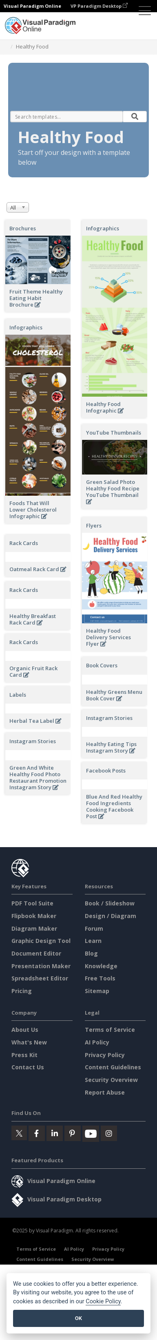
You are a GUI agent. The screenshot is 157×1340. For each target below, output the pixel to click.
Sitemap (97, 1078)
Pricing (21, 1078)
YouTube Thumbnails (113, 432)
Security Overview (111, 1167)
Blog (91, 1041)
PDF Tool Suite (32, 991)
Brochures (22, 228)
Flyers (94, 525)
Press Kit (24, 1142)
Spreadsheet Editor (39, 1066)
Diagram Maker (34, 1016)
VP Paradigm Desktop (99, 6)
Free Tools (100, 1066)
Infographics (102, 228)
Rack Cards (23, 543)
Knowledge (101, 1053)
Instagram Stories (32, 747)
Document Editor (36, 1041)
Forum (94, 1016)
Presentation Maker (41, 1053)
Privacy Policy (105, 1142)
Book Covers (25, 677)
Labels (94, 735)
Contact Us (27, 1155)
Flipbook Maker (33, 1003)
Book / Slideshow (110, 991)
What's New (29, 1130)
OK (78, 1318)
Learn (93, 1028)
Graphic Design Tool (41, 1028)
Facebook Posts (29, 828)
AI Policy (97, 1130)
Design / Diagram (110, 1003)
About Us (24, 1117)
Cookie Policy (103, 1301)
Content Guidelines (113, 1155)
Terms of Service (110, 1117)
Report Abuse (105, 1179)
